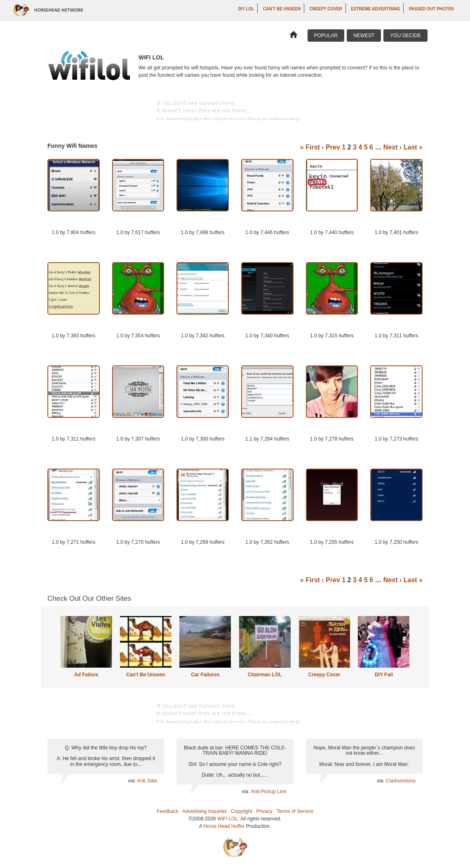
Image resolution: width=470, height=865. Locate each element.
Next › (392, 147)
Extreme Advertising (375, 9)
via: (132, 781)
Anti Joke (147, 781)
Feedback (168, 811)
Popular (326, 35)
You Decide (405, 35)
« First (310, 147)
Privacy (264, 811)
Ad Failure (86, 675)
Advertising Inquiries (204, 811)
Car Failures (205, 675)
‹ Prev (331, 147)
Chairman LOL (265, 675)
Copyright (241, 811)
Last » (413, 147)
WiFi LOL (227, 819)
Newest (363, 35)
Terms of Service (295, 811)
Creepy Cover (326, 9)
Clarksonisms (401, 781)
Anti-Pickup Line (269, 791)
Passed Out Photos (431, 9)
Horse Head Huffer (223, 826)
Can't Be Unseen (282, 9)
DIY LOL (246, 9)
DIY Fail (384, 675)
